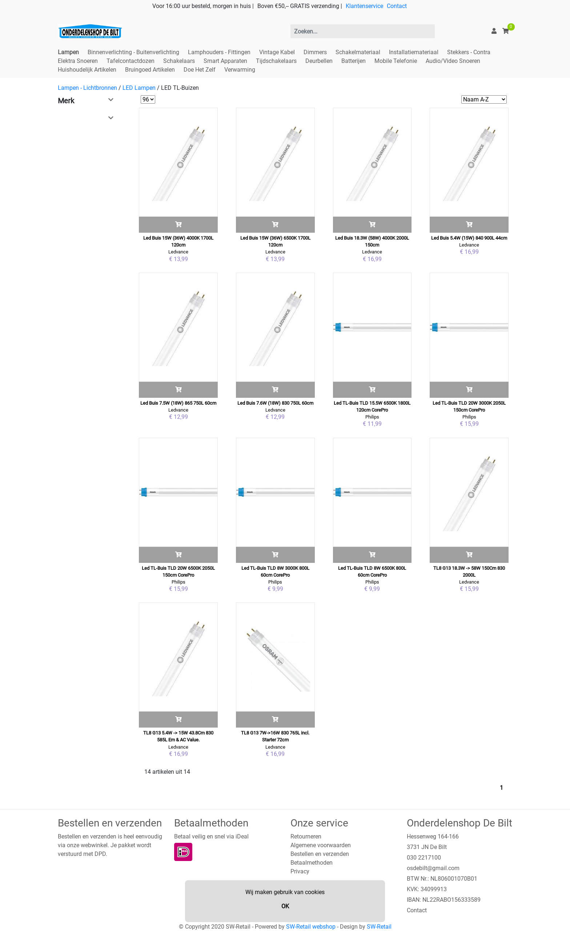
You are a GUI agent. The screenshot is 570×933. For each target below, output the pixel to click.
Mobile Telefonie (395, 60)
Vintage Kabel (277, 52)
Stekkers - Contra (468, 52)
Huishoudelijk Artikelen (87, 69)
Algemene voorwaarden (320, 845)
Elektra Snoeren (78, 60)
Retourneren (305, 836)
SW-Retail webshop (311, 926)
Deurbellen (319, 60)
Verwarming (239, 69)
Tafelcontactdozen (130, 60)
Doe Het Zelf (200, 69)
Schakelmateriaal (358, 52)
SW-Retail (379, 926)
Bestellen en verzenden (319, 853)
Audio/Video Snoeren (453, 60)
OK (285, 906)
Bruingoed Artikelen (150, 69)
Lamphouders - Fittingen (219, 52)
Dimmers (315, 52)
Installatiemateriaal (413, 52)
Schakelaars (179, 60)
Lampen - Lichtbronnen (87, 87)
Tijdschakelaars (276, 60)
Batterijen (353, 60)
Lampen (68, 52)
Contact (397, 6)
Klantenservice (364, 6)
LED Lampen (139, 87)
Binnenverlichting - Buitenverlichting (133, 52)
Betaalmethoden (311, 862)
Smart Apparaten (225, 60)
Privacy (299, 871)
